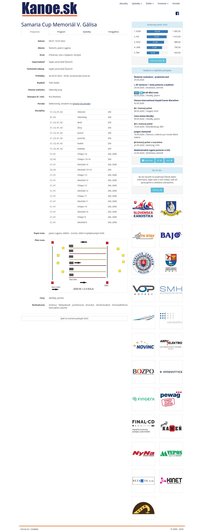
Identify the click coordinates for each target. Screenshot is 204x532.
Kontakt (176, 3)
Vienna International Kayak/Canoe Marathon (156, 100)
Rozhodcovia (38, 305)
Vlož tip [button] (157, 190)
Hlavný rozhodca (36, 89)
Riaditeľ (41, 82)
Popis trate (39, 233)
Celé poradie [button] (157, 60)
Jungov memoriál (142, 131)
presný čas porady (81, 103)
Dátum (41, 41)
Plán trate (40, 240)
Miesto (41, 48)
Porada (41, 103)
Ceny (42, 298)
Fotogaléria (113, 31)
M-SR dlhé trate (150, 92)
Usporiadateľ (38, 62)
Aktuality (124, 3)
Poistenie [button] (163, 3)
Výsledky (87, 31)
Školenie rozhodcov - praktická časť (151, 77)
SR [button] (159, 160)
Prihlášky (40, 75)
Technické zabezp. (36, 68)
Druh (42, 55)
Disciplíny (40, 110)
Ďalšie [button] (150, 3)
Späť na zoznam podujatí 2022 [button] (74, 318)
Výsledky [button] (137, 3)
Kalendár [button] (147, 160)
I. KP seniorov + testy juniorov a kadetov (154, 84)
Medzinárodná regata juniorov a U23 (152, 150)
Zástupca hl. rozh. (36, 96)
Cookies (34, 529)
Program (61, 31)
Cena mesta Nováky (144, 116)
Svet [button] (169, 160)
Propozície (35, 31)
